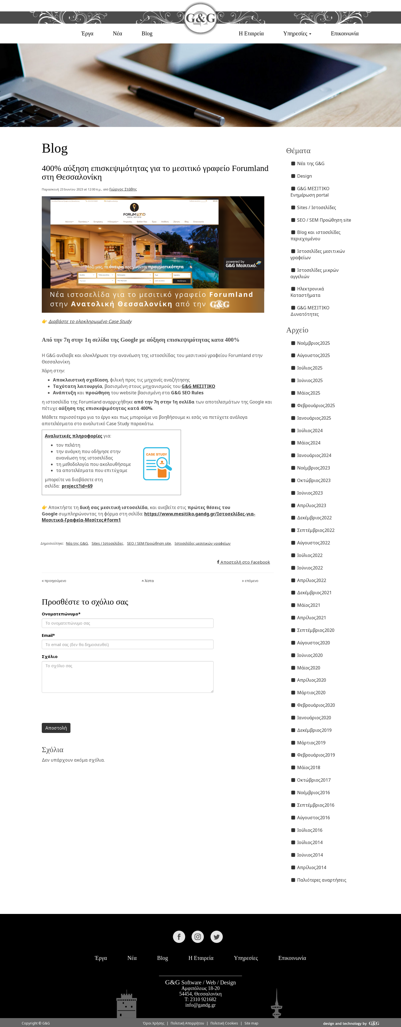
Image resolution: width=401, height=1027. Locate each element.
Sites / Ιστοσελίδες (107, 543)
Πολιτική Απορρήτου (187, 1023)
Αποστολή (56, 728)
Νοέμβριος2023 (310, 468)
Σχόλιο (50, 656)
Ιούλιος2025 (306, 368)
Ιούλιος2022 (306, 555)
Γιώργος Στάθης (123, 189)
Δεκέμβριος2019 (311, 730)
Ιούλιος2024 (306, 430)
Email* (48, 635)
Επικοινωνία (345, 33)
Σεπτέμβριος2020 (312, 630)
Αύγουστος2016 (310, 818)
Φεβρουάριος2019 (312, 755)
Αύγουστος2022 (310, 543)
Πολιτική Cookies (224, 1023)
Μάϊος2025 (305, 393)
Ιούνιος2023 (306, 493)
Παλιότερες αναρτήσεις (318, 880)
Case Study (119, 321)
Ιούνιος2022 (306, 568)
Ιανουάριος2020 (310, 718)
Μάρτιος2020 (308, 692)
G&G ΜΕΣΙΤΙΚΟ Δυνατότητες (310, 311)
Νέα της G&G (77, 543)
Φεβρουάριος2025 (312, 405)
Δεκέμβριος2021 (311, 593)
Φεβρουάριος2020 (312, 705)
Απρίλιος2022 (308, 580)
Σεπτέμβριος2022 (312, 530)
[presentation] (84, 708)
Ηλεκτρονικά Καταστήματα (307, 292)
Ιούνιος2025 (306, 380)
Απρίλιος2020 (308, 680)
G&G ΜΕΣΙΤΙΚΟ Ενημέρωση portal (310, 191)
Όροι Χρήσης (153, 1023)
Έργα (87, 33)
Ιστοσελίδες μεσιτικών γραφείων (203, 543)
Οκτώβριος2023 (310, 480)
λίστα (148, 580)
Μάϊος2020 (305, 668)
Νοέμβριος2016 (310, 792)
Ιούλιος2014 (306, 842)
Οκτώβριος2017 (310, 780)
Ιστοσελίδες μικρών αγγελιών (314, 273)
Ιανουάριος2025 (310, 418)
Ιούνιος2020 (306, 655)
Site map (251, 1023)
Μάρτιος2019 (308, 743)
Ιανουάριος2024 (310, 455)
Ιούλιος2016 (306, 830)
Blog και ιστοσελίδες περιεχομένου (315, 235)
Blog (147, 33)
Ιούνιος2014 (306, 855)
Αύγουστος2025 (310, 355)
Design (301, 176)
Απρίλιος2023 (308, 505)
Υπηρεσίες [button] (297, 33)
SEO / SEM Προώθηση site (149, 543)
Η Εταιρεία (251, 33)
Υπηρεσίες (246, 958)
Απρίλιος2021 (308, 618)
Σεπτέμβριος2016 (312, 805)
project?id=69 (77, 486)
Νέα (117, 33)
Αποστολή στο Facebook (243, 562)
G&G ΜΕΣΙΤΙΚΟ (198, 386)
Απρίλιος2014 (308, 867)
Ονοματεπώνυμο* (61, 614)
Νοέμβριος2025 (310, 343)
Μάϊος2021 (305, 605)
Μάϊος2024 (305, 443)
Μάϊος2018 (305, 767)
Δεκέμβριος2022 (311, 518)
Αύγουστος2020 (310, 643)
